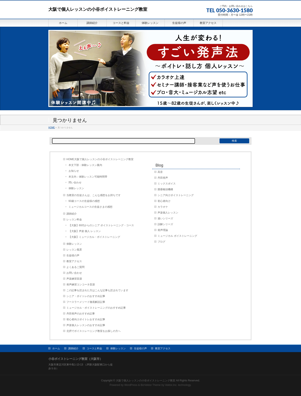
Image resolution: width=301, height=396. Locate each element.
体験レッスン (76, 188)
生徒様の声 (72, 255)
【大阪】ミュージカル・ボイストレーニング (94, 236)
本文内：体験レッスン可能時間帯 (88, 176)
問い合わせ (75, 182)
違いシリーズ (165, 218)
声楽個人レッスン (168, 212)
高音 (160, 171)
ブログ (161, 241)
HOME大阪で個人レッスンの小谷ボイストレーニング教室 (100, 159)
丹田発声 (163, 177)
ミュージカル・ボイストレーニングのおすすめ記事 (96, 307)
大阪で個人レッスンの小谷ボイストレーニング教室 (97, 9)
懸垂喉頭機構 (165, 189)
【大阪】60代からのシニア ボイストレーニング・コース (101, 225)
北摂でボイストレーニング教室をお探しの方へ (93, 331)
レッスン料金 (74, 219)
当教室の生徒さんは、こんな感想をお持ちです (93, 195)
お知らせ (74, 170)
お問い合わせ (74, 272)
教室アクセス (74, 261)
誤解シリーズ (165, 224)
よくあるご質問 (75, 267)
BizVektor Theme (151, 385)
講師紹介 (71, 213)
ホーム (56, 348)
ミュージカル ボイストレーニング (177, 235)
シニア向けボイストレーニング (176, 195)
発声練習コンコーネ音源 (80, 284)
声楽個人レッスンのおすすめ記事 (85, 325)
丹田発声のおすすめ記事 (80, 313)
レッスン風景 (74, 249)
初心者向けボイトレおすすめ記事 (85, 319)
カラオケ (163, 206)
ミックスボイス (167, 183)
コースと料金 (94, 348)
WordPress (130, 385)
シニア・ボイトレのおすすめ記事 (85, 296)
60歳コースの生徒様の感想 (84, 201)
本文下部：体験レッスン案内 (85, 165)
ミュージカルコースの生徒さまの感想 (90, 206)
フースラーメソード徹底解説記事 (85, 301)
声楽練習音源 (74, 278)
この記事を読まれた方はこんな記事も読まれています (97, 290)
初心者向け (164, 201)
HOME (51, 127)
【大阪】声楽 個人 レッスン (85, 231)
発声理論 (163, 230)
